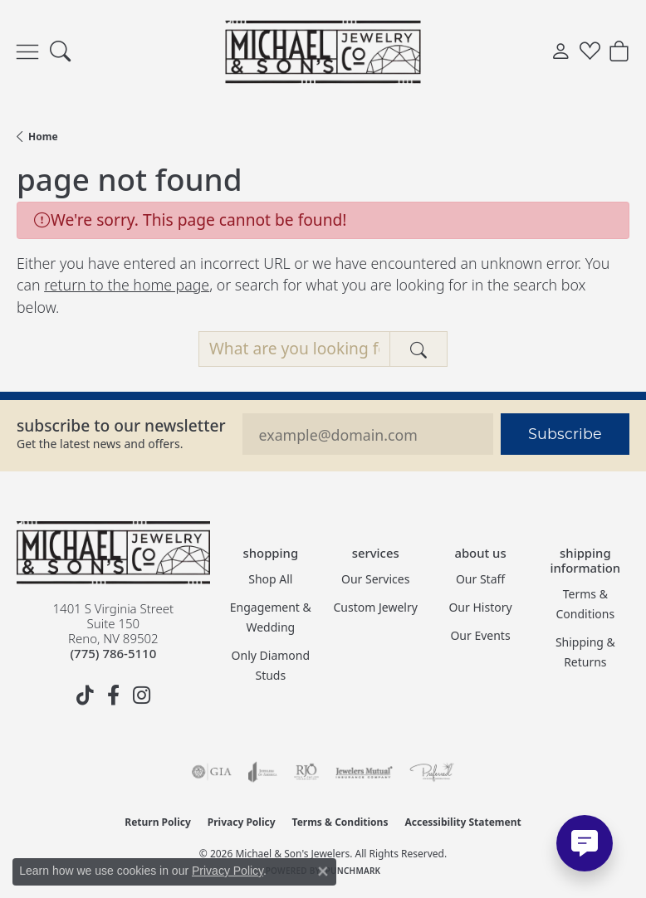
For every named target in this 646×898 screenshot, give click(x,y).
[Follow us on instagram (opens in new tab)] (141, 695)
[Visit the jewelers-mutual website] (364, 771)
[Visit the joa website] (262, 771)
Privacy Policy (242, 822)
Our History (479, 607)
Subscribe (565, 433)
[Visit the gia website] (212, 771)
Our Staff (480, 579)
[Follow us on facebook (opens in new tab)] (113, 695)
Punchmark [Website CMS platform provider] (353, 870)
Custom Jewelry (376, 607)
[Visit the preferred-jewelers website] (431, 771)
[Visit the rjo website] (306, 771)
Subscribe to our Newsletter (121, 425)
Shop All (270, 579)
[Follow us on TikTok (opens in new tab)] (85, 695)
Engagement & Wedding (270, 617)
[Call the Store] (113, 653)
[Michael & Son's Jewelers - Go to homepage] (113, 552)
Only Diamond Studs (271, 665)
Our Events (480, 635)
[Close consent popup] (323, 871)
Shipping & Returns (585, 652)
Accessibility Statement (462, 822)
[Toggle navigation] (27, 52)
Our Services (375, 579)
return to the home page (126, 285)
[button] (60, 52)
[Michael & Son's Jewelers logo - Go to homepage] (323, 51)
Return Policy (158, 822)
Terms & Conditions (585, 604)
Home (43, 136)
